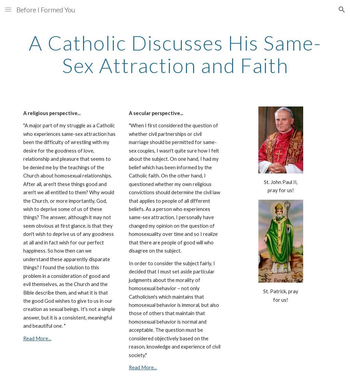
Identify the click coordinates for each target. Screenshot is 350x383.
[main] (175, 54)
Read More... (37, 338)
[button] (8, 9)
